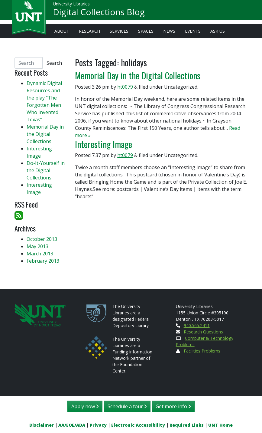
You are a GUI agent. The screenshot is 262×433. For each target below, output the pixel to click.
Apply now (85, 406)
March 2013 (40, 253)
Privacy (98, 425)
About (61, 31)
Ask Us (217, 31)
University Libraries (71, 6)
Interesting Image (103, 143)
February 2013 (43, 261)
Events (193, 31)
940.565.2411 (197, 325)
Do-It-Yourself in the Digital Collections (46, 170)
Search (54, 63)
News (169, 31)
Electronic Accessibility (138, 425)
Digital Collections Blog (99, 14)
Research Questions (203, 332)
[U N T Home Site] (40, 314)
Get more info (173, 406)
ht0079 (125, 87)
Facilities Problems (202, 351)
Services (119, 31)
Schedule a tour (127, 406)
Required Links (187, 425)
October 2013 (42, 239)
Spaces (146, 31)
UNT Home (220, 425)
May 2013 (37, 246)
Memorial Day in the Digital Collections (137, 75)
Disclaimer (41, 425)
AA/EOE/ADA (71, 425)
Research (89, 31)
